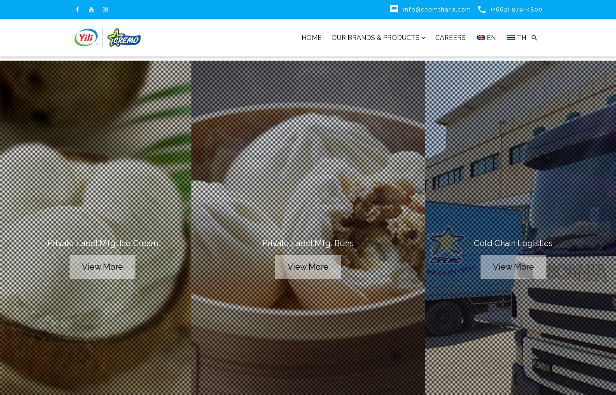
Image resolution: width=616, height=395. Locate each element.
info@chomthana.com (437, 9)
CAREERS (450, 38)
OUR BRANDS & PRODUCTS (378, 38)
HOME (311, 38)
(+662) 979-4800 (517, 9)
